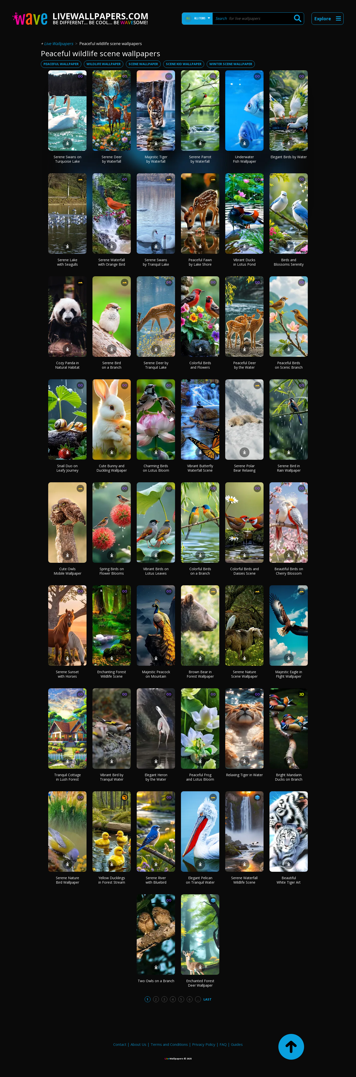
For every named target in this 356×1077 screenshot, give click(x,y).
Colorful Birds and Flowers (200, 365)
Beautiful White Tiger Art (289, 880)
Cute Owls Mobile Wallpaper (67, 571)
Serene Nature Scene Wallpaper (244, 674)
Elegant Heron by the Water (156, 777)
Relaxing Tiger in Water (244, 774)
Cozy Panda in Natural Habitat (67, 365)
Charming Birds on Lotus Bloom (156, 468)
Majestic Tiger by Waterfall (156, 159)
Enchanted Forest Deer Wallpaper (200, 983)
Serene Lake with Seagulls (67, 262)
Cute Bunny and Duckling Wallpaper (111, 468)
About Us (138, 1044)
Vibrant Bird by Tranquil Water (111, 777)
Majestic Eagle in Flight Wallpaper (288, 674)
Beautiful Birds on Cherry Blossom (288, 571)
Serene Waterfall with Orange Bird (111, 262)
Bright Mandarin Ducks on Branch (288, 777)
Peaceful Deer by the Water (244, 365)
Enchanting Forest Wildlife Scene (111, 674)
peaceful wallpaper (61, 64)
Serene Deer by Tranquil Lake (156, 365)
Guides (237, 1044)
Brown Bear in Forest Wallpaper (200, 674)
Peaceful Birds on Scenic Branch (289, 365)
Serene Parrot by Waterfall (200, 159)
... (198, 999)
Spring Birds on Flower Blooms (111, 571)
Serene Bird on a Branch (111, 365)
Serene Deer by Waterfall (112, 159)
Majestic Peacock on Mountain (156, 674)
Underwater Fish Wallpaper (244, 159)
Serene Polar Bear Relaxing (244, 468)
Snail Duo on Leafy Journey (67, 468)
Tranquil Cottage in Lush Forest (67, 777)
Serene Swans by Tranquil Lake (156, 262)
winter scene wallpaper (230, 64)
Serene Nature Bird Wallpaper (67, 880)
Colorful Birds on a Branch (200, 571)
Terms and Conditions (169, 1044)
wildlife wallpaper (104, 64)
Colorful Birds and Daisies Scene (244, 571)
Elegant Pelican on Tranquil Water (200, 880)
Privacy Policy (203, 1044)
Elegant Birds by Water (288, 156)
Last (207, 999)
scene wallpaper (143, 64)
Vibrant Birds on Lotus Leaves (156, 571)
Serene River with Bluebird (156, 880)
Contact (119, 1044)
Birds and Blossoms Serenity (289, 262)
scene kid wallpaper (183, 64)
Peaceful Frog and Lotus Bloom (200, 777)
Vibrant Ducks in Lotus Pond (244, 262)
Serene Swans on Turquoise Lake (67, 159)
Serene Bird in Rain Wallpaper (289, 468)
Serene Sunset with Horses (67, 674)
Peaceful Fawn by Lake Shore (200, 262)
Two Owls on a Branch (156, 980)
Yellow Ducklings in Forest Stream (111, 880)
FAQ (223, 1044)
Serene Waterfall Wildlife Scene (244, 880)
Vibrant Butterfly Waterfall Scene (200, 468)
